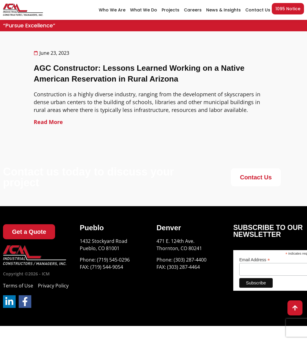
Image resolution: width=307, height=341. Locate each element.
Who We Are (112, 10)
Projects (170, 10)
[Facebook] (25, 301)
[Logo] (34, 255)
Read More (48, 122)
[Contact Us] (256, 177)
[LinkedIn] (9, 301)
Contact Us (257, 10)
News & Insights (223, 10)
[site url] (23, 10)
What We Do (143, 10)
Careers (193, 10)
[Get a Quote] (29, 231)
